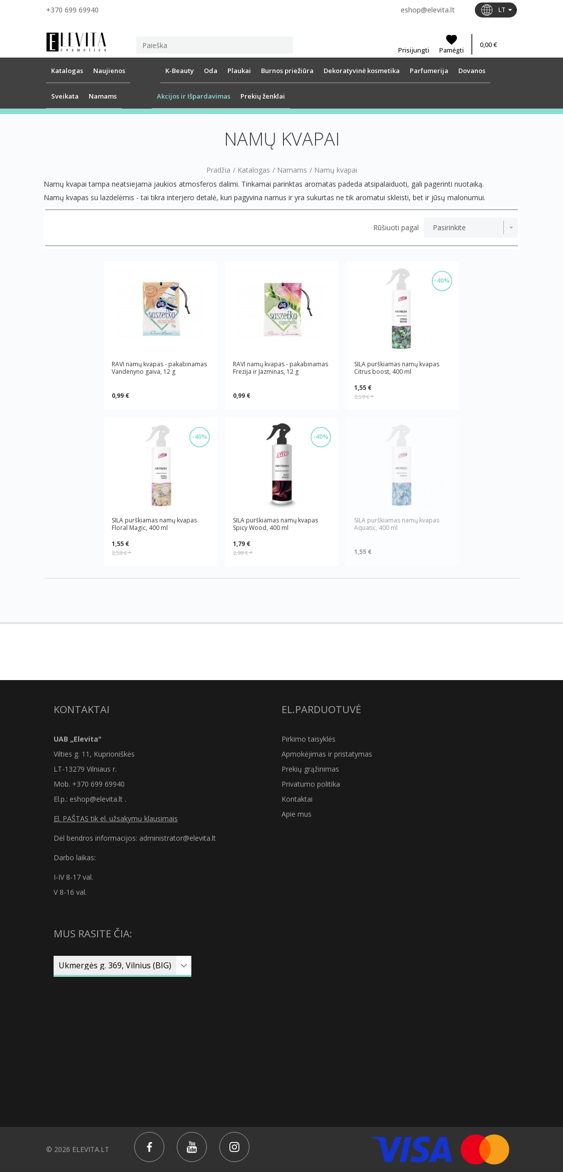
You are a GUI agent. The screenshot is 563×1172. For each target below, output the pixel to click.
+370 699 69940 (72, 10)
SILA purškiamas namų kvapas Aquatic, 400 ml (396, 524)
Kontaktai (297, 799)
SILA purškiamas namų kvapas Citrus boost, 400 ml (396, 367)
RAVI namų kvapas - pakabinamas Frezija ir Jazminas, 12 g (280, 368)
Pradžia (218, 170)
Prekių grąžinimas (310, 769)
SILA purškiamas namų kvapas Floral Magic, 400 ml (154, 523)
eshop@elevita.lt (428, 10)
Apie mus (297, 814)
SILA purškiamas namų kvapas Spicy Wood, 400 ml (275, 523)
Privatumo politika (311, 784)
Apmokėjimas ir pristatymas (327, 754)
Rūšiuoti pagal (396, 227)
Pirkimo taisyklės (309, 739)
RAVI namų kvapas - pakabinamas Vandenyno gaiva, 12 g (159, 368)
